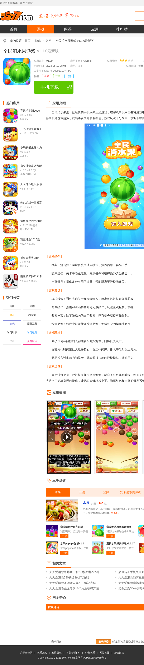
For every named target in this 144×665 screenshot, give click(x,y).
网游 (68, 29)
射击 (12, 314)
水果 (46, 76)
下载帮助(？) (73, 652)
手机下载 (49, 87)
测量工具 (32, 323)
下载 (64, 536)
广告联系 (90, 652)
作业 (12, 341)
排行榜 (122, 29)
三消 (57, 76)
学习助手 (12, 332)
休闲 (48, 40)
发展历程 (57, 652)
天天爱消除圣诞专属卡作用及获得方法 (74, 588)
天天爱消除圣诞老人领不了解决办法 (72, 583)
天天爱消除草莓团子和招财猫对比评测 (74, 572)
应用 (95, 29)
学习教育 (32, 332)
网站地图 (105, 652)
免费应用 (32, 341)
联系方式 (42, 652)
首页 (13, 29)
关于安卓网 (26, 652)
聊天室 (32, 314)
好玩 (12, 323)
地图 (12, 306)
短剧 (32, 306)
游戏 (40, 29)
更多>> (115, 513)
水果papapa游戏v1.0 (72, 543)
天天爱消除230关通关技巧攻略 (69, 577)
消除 (69, 76)
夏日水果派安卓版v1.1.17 (120, 543)
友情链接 (119, 652)
